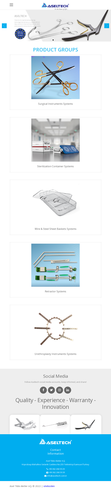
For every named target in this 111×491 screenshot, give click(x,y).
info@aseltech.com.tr (55, 475)
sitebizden (49, 486)
